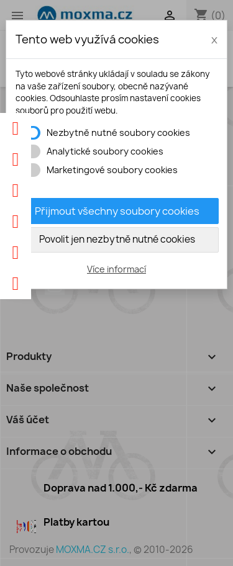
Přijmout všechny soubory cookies (117, 211)
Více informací (116, 269)
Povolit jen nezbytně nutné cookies (117, 239)
